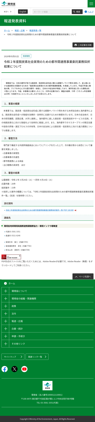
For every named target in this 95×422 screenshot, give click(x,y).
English (23, 11)
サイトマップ (10, 356)
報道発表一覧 (35, 30)
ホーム (7, 30)
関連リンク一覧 (35, 356)
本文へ (6, 11)
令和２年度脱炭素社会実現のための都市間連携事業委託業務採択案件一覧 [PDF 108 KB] (40, 210)
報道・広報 (20, 30)
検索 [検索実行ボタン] (78, 11)
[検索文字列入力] (51, 11)
